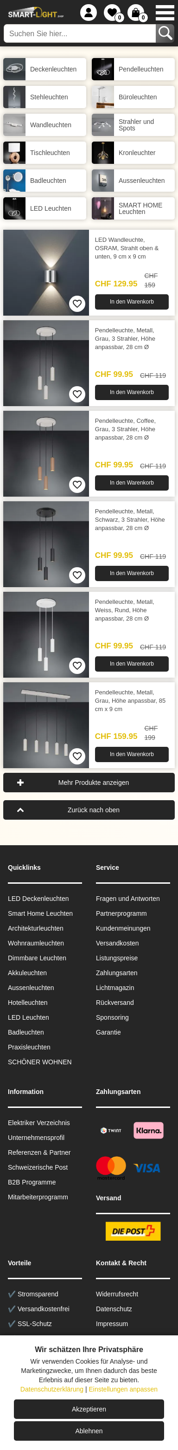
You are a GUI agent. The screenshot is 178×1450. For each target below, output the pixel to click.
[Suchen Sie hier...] (81, 33)
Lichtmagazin (115, 987)
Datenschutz (114, 1309)
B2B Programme (32, 1182)
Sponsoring (112, 1017)
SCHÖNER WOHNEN (40, 1062)
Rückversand (115, 1002)
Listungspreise (117, 958)
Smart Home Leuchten (40, 913)
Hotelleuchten (28, 1002)
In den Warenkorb (132, 301)
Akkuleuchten (27, 973)
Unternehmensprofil (36, 1137)
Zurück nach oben (94, 810)
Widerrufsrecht (117, 1294)
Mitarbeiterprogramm (38, 1197)
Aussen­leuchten (31, 987)
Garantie (108, 1032)
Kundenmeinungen (123, 928)
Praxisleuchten (29, 1047)
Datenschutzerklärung (51, 1389)
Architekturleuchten (36, 928)
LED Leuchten (28, 1017)
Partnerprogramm (121, 913)
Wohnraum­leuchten (36, 943)
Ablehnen (88, 1431)
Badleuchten (26, 1032)
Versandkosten (117, 943)
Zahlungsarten (117, 973)
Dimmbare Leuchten (37, 958)
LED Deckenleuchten (38, 898)
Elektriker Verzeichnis (39, 1122)
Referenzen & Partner (39, 1152)
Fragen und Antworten (128, 898)
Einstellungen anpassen (123, 1389)
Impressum (112, 1323)
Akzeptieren (89, 1409)
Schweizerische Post (38, 1167)
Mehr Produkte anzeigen (93, 782)
